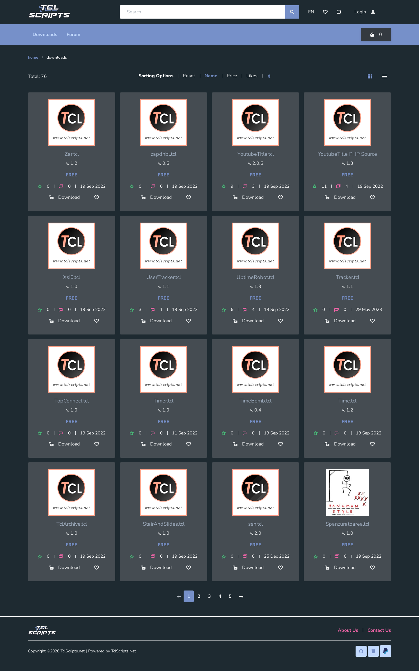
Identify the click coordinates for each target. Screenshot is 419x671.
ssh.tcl (255, 523)
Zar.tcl (72, 153)
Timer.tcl (163, 400)
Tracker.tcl (347, 277)
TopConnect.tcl (71, 400)
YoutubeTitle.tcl (255, 153)
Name (211, 75)
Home (33, 57)
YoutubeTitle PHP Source (347, 153)
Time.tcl (347, 400)
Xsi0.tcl (71, 277)
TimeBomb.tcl (255, 400)
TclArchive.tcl (71, 523)
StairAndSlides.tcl (163, 523)
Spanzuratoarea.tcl (347, 523)
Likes (252, 75)
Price (232, 75)
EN (311, 12)
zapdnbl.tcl (163, 153)
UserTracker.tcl (163, 277)
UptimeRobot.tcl (255, 277)
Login (364, 12)
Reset (189, 75)
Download (64, 197)
